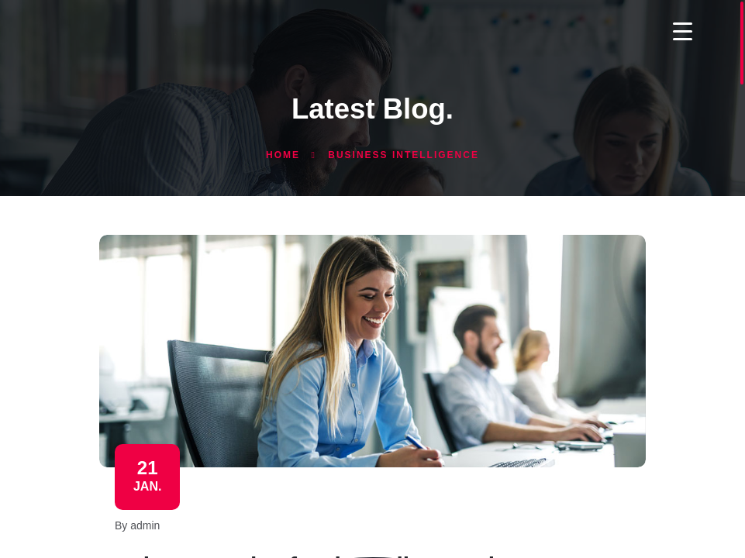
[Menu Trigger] (682, 30)
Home (283, 155)
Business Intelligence (403, 155)
